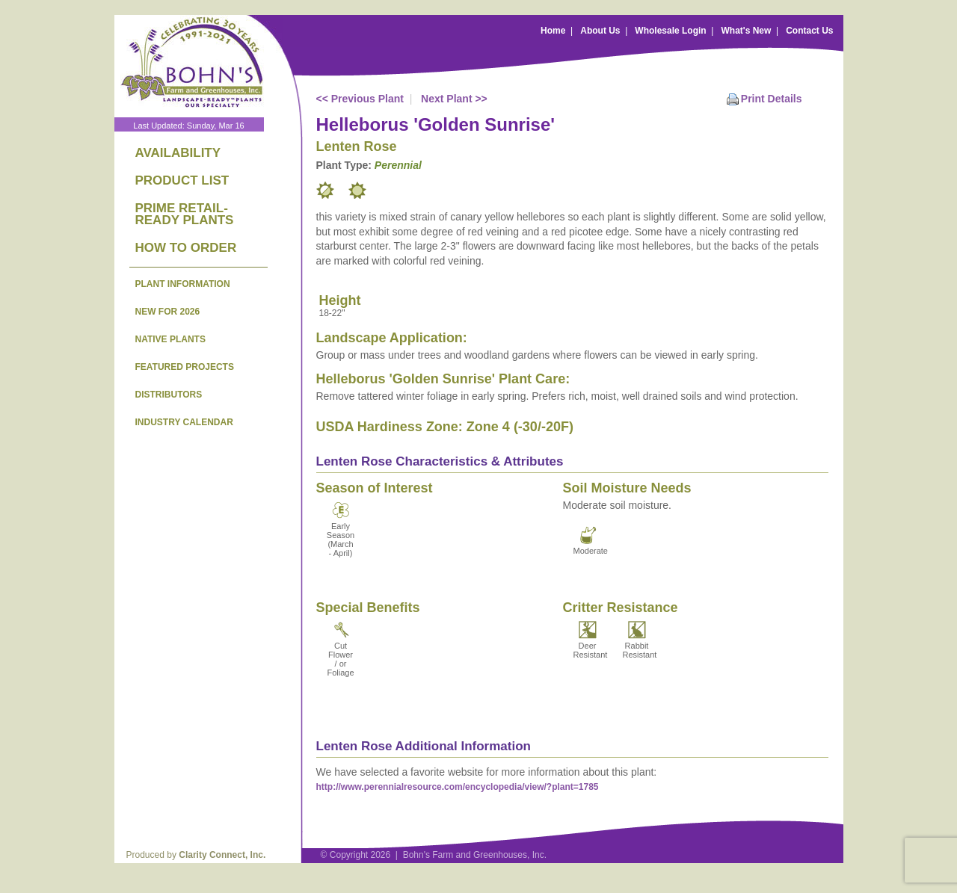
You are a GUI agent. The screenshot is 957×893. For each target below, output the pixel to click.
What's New (746, 30)
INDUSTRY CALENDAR (184, 422)
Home (553, 30)
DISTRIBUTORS (169, 394)
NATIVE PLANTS (170, 339)
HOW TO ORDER (186, 248)
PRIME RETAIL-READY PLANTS (184, 214)
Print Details (771, 99)
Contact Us (809, 30)
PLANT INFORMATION (182, 284)
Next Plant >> (454, 99)
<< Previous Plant (360, 99)
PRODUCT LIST (182, 180)
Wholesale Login (670, 30)
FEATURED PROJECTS (184, 367)
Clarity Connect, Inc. (222, 855)
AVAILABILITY (178, 153)
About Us (600, 30)
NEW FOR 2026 (167, 311)
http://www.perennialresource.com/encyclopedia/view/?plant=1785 (457, 787)
